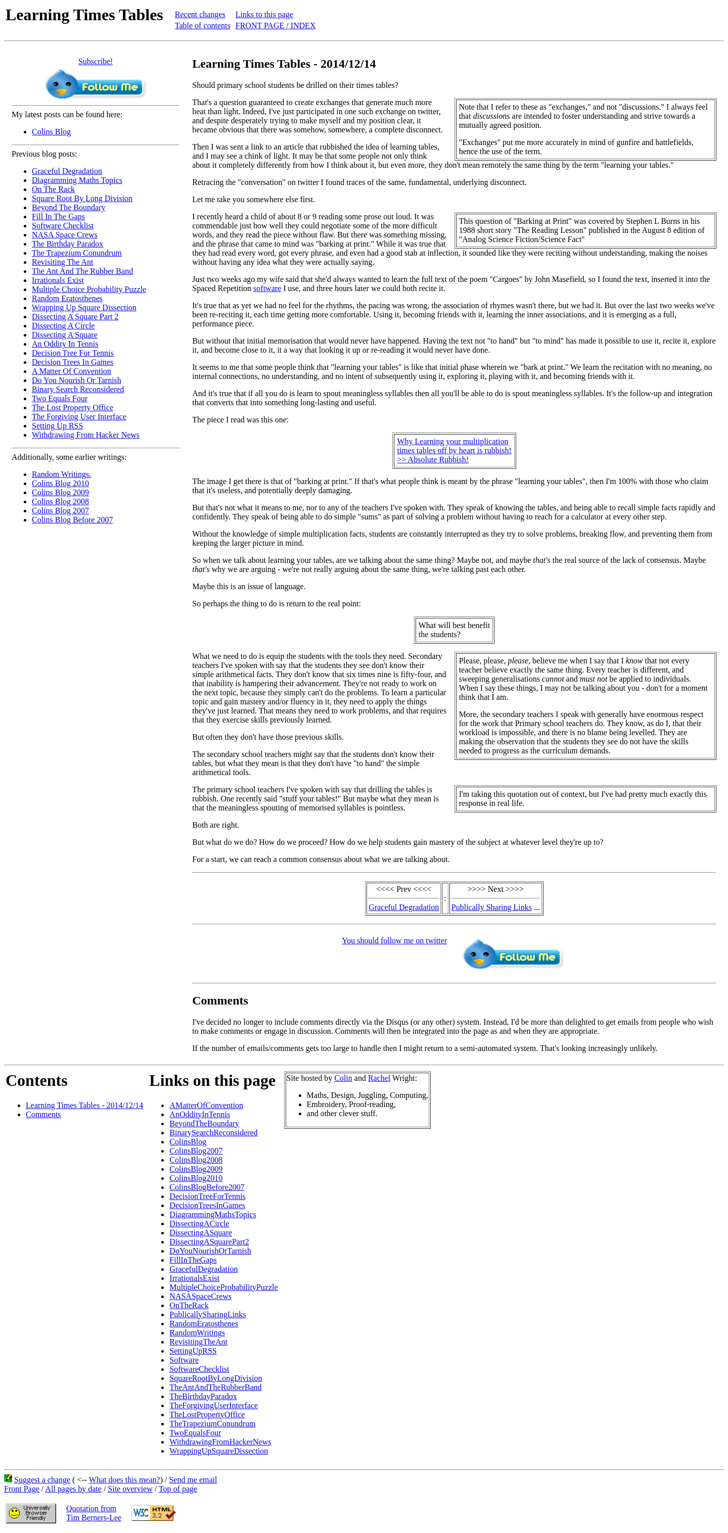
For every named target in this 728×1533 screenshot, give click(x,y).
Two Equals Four (59, 398)
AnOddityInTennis (199, 1114)
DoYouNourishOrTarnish (210, 1251)
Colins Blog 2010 (60, 483)
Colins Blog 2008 (60, 501)
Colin (343, 1078)
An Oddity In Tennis (65, 344)
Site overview (130, 1488)
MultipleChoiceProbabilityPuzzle (223, 1287)
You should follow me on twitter (394, 940)
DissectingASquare (200, 1232)
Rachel (379, 1078)
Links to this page (264, 14)
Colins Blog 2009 (60, 492)
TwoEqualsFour (195, 1432)
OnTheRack (188, 1305)
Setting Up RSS (57, 425)
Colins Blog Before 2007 (72, 519)
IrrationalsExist (194, 1278)
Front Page (21, 1488)
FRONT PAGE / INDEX (276, 25)
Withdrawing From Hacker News (86, 434)
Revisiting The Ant (62, 262)
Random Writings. (61, 474)
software (267, 288)
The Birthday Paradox (67, 243)
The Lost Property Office (72, 407)
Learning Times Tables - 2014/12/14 (84, 1105)
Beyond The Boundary (68, 207)
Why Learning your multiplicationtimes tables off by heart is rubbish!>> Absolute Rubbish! (454, 450)
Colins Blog (51, 131)
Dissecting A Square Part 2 (75, 316)
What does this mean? (124, 1479)
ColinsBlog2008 (195, 1160)
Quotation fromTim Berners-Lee (93, 1513)
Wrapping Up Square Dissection (84, 307)
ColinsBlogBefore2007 (206, 1187)
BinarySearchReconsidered (213, 1132)
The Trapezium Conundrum (77, 253)
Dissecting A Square (65, 334)
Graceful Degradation (67, 171)
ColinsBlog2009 (195, 1169)
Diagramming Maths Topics (77, 180)
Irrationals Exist (58, 280)
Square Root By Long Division (82, 198)
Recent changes (200, 14)
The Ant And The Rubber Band (82, 271)
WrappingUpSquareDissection (218, 1451)
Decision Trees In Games (72, 362)
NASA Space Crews (65, 234)
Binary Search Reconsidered (78, 389)
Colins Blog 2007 (60, 510)
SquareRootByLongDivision (215, 1378)
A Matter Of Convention (71, 371)
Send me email (193, 1479)
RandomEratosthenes (203, 1323)
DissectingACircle (199, 1223)
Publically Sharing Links (491, 907)
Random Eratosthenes (67, 298)
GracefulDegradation (203, 1269)
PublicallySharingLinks (207, 1314)
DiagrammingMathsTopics (212, 1214)
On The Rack (53, 189)
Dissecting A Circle (63, 325)
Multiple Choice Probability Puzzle (89, 289)
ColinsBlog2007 (195, 1150)
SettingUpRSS (192, 1351)
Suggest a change (42, 1479)
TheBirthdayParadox (203, 1396)
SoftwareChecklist (199, 1369)
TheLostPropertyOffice (207, 1414)
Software (184, 1360)
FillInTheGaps (192, 1260)
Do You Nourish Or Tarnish (76, 380)
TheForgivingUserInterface (213, 1405)
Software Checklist (63, 225)
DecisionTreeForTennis (207, 1196)
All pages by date (73, 1488)
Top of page (178, 1488)
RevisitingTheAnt (198, 1341)
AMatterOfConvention (206, 1105)
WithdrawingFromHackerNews (220, 1442)
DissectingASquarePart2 (209, 1241)
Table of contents (203, 25)
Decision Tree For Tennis (73, 353)
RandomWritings (197, 1332)
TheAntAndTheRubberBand (215, 1387)
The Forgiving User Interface (79, 416)
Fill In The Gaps (58, 216)
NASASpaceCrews (200, 1296)
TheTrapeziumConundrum (212, 1423)
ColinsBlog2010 (195, 1178)
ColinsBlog (187, 1141)
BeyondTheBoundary (204, 1123)
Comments (43, 1114)
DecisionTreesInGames (207, 1205)
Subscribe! (95, 61)
